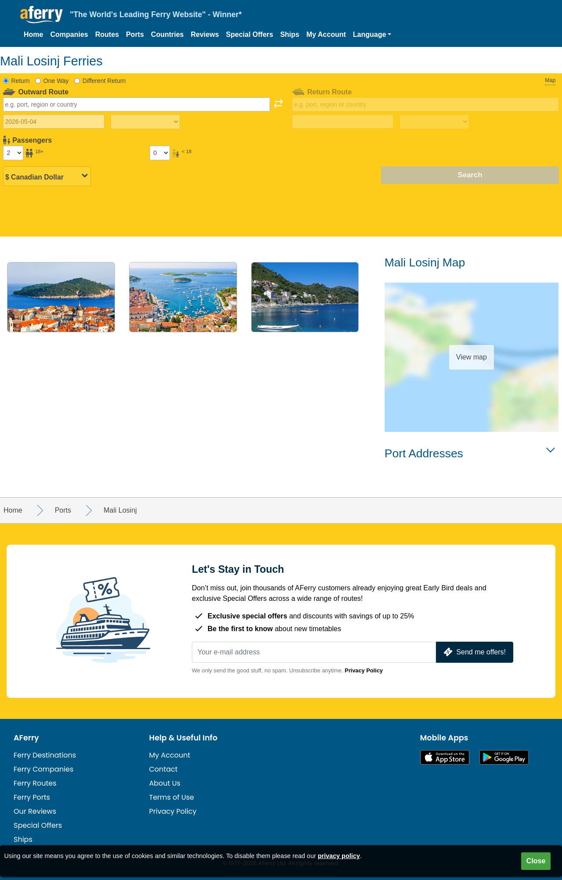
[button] (372, 34)
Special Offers (250, 34)
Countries (167, 34)
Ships (289, 34)
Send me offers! (474, 652)
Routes (107, 34)
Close (536, 861)
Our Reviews (35, 811)
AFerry (26, 738)
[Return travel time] (434, 122)
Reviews (205, 34)
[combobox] (136, 104)
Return (20, 80)
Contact (163, 769)
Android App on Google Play (504, 757)
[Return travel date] (342, 122)
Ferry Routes (35, 783)
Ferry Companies (43, 769)
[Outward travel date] (53, 122)
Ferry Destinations (45, 755)
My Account (326, 34)
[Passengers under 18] (160, 153)
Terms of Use (172, 797)
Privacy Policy (364, 670)
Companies (69, 34)
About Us (164, 783)
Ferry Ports (32, 797)
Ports (135, 34)
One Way (56, 80)
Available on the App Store (444, 757)
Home (33, 34)
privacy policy (339, 855)
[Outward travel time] (145, 122)
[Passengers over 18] (13, 153)
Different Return (104, 80)
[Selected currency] (47, 176)
